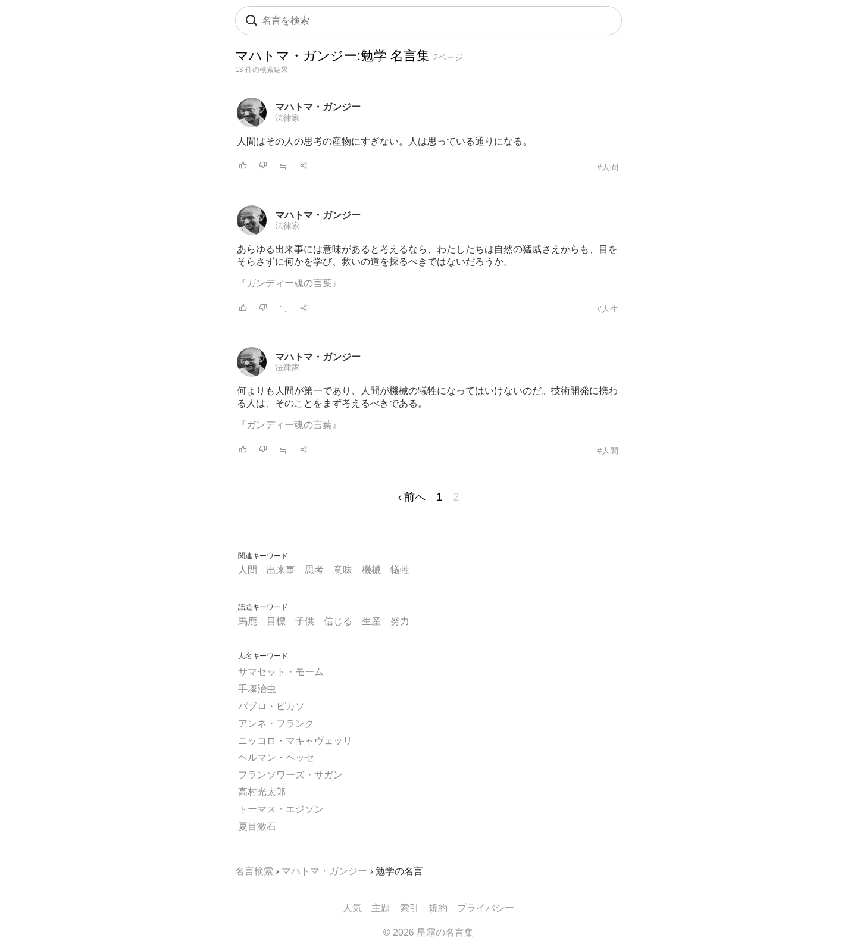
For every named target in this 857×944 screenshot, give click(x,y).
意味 (342, 570)
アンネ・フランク (276, 723)
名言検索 (254, 871)
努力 (399, 621)
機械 (371, 570)
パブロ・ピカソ (271, 706)
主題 (380, 908)
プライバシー (485, 908)
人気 (352, 908)
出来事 (281, 570)
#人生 (607, 309)
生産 (371, 621)
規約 (438, 908)
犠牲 (399, 570)
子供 (304, 621)
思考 (314, 570)
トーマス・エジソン (281, 809)
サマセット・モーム (281, 672)
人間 (247, 570)
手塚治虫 (257, 689)
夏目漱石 (257, 826)
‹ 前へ (412, 497)
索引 (409, 908)
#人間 (607, 167)
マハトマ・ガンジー (318, 107)
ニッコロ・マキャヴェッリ (295, 741)
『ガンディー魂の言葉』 (289, 283)
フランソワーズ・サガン (290, 775)
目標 (276, 621)
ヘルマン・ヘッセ (276, 757)
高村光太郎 (262, 792)
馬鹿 (247, 621)
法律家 (287, 118)
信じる (338, 621)
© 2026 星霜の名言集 (428, 932)
